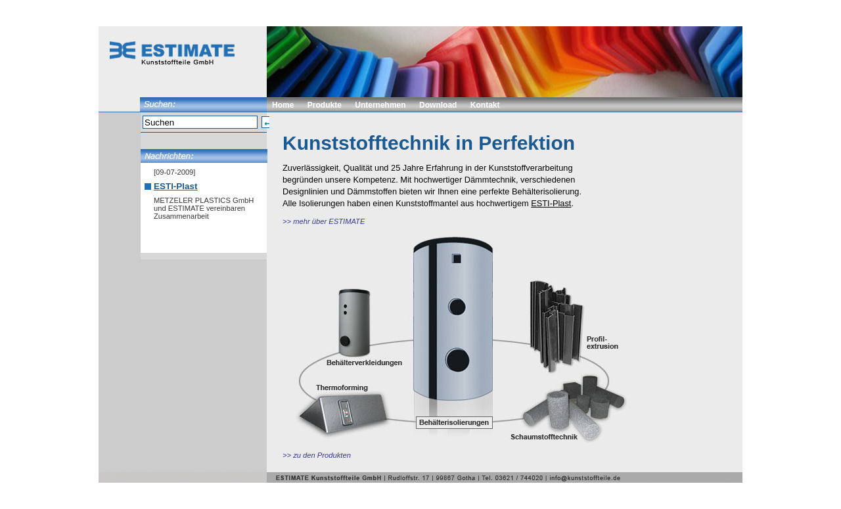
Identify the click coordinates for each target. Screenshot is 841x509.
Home (283, 105)
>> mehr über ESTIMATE (324, 221)
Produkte (324, 105)
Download (438, 105)
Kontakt (485, 105)
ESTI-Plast (175, 186)
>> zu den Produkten (317, 455)
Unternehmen (380, 105)
